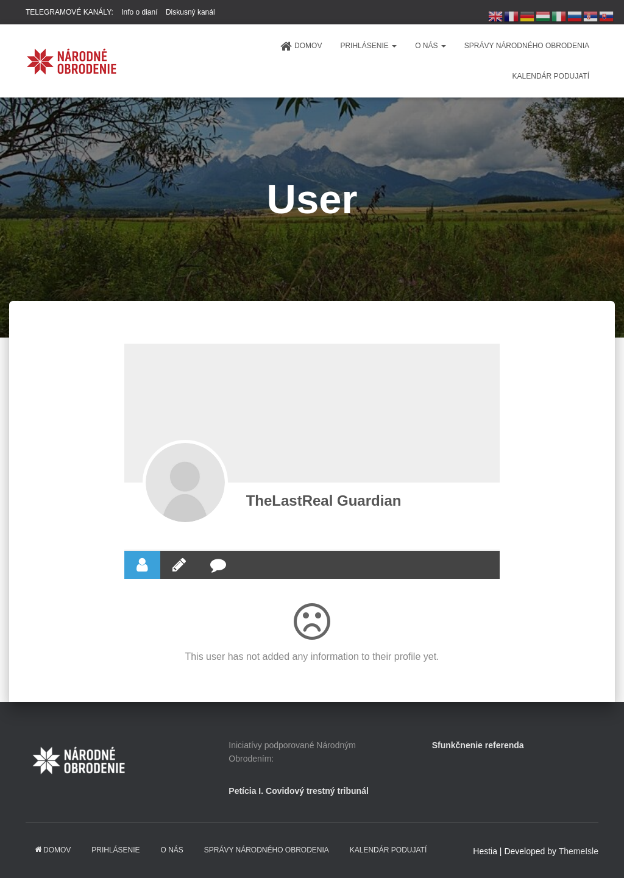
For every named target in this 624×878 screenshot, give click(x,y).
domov (301, 46)
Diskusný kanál (190, 12)
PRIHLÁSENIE (368, 45)
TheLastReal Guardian (324, 500)
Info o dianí (139, 12)
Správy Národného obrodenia (526, 45)
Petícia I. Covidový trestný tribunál (299, 791)
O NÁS (430, 45)
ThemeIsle (578, 851)
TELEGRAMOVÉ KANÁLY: (69, 12)
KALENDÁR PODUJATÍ (550, 76)
